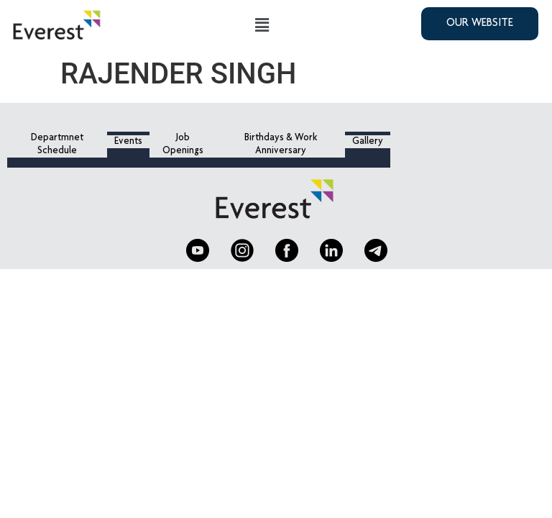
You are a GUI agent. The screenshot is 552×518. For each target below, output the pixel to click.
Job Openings (182, 144)
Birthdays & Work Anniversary (280, 144)
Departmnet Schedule (57, 144)
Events (128, 142)
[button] (262, 25)
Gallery (367, 142)
